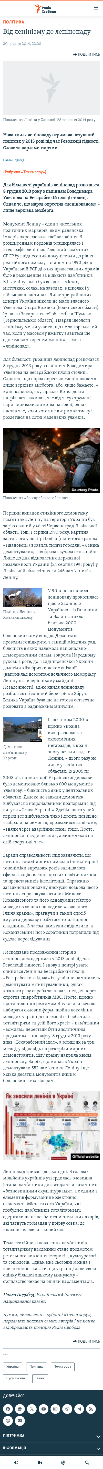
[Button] (86, 54)
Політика (13, 22)
